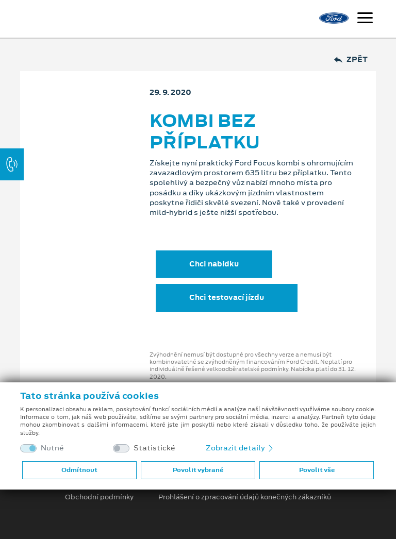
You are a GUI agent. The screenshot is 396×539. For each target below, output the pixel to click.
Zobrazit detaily (240, 448)
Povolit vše (317, 470)
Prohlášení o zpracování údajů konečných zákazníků (244, 497)
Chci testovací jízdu (226, 297)
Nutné (52, 448)
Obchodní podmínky (99, 497)
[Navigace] (365, 19)
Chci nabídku (214, 264)
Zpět (351, 59)
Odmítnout (79, 470)
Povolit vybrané (198, 470)
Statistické (154, 448)
